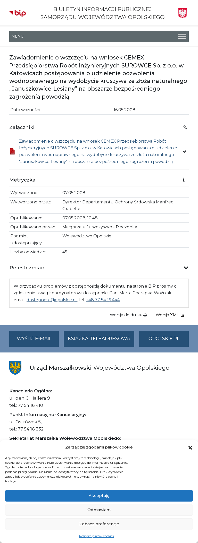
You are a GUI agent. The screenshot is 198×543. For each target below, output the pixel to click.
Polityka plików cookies (96, 536)
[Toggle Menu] (182, 36)
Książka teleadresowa (99, 338)
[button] (190, 447)
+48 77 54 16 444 (103, 299)
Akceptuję (99, 495)
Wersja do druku (128, 314)
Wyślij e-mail (38, 341)
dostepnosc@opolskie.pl (52, 299)
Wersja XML (170, 314)
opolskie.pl (163, 338)
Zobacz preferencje (99, 523)
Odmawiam (99, 509)
